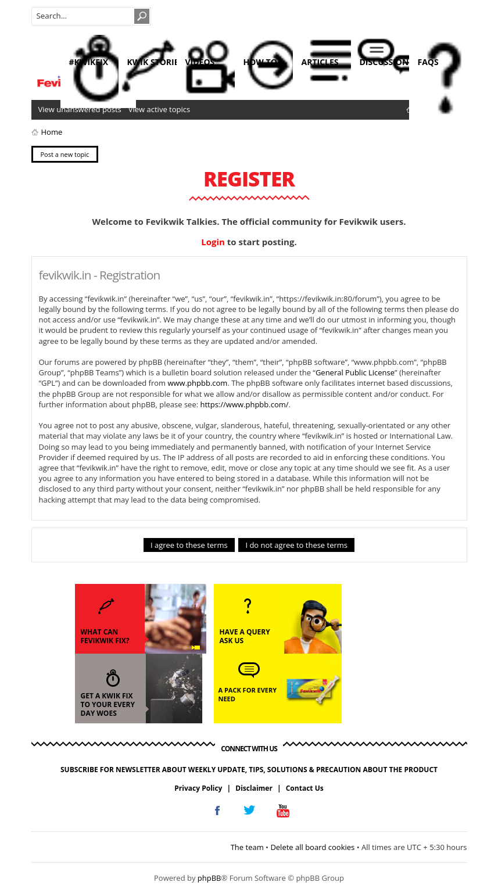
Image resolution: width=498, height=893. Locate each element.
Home (52, 132)
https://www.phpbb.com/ (244, 404)
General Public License (355, 372)
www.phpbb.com (197, 383)
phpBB (209, 878)
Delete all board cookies (312, 847)
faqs (428, 61)
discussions (387, 61)
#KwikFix (88, 61)
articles (320, 61)
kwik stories (155, 61)
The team (247, 847)
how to (260, 61)
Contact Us (305, 788)
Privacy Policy (198, 788)
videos (200, 61)
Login (213, 242)
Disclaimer (254, 788)
